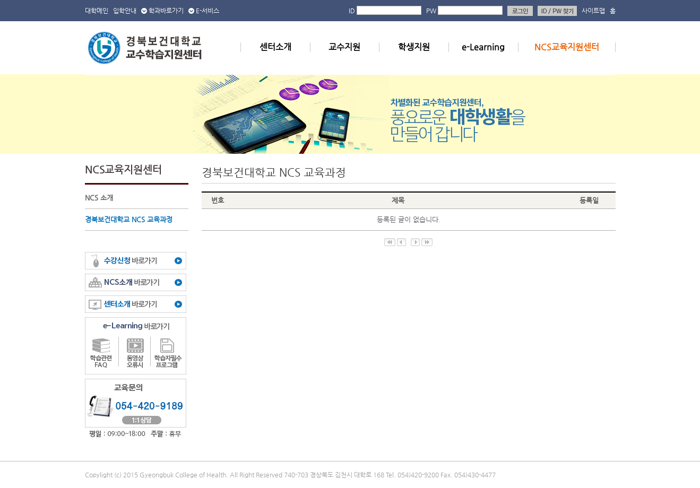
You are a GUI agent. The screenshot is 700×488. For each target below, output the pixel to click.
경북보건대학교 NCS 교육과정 (128, 219)
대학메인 (96, 10)
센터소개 (275, 47)
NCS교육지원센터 (566, 47)
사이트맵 (593, 10)
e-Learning (483, 47)
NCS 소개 (99, 198)
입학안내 (124, 10)
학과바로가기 (166, 10)
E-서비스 (207, 10)
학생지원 (414, 47)
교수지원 (344, 47)
